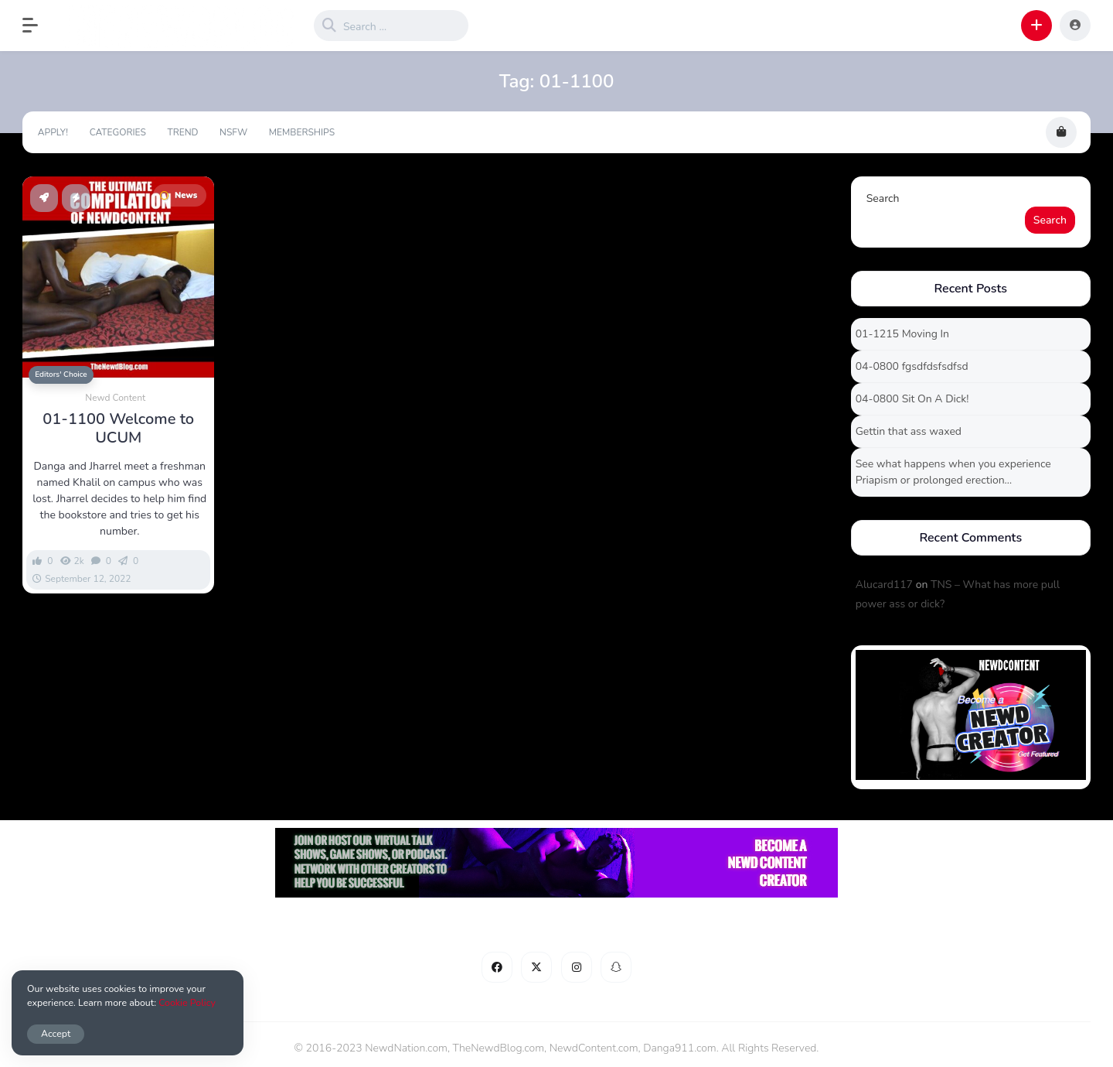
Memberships (302, 132)
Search (883, 198)
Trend (182, 132)
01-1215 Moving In (902, 334)
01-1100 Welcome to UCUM (118, 428)
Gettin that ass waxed (909, 431)
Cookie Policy (187, 1002)
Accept (55, 1033)
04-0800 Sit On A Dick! (912, 399)
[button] (37, 25)
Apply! (53, 132)
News (178, 195)
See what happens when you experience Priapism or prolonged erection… (953, 472)
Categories (118, 132)
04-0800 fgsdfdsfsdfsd (912, 366)
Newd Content (115, 398)
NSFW (233, 132)
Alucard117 (884, 584)
